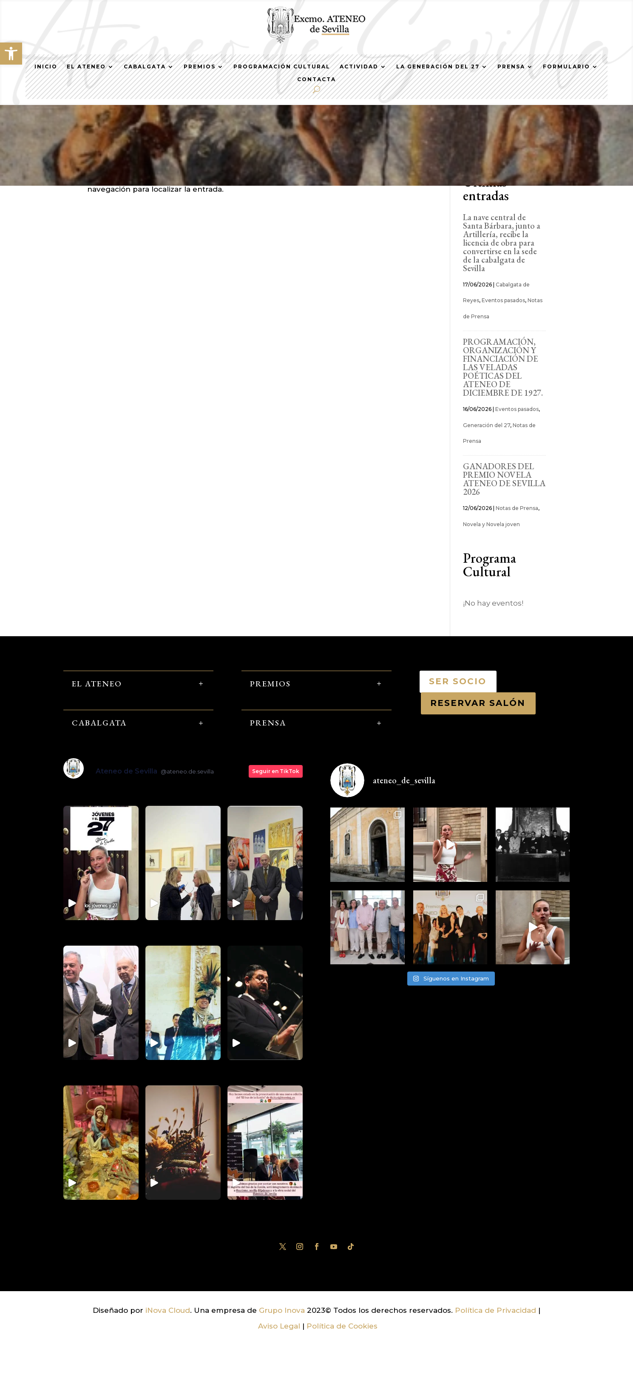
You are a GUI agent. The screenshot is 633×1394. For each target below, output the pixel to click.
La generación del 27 (438, 67)
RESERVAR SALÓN (478, 753)
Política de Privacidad (495, 1360)
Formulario (566, 67)
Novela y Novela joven (491, 574)
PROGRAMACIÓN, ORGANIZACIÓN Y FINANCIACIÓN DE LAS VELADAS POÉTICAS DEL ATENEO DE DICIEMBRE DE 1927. (503, 417)
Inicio (45, 67)
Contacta (316, 79)
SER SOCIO (458, 731)
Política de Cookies (342, 1376)
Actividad (359, 67)
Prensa (511, 67)
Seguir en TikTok (275, 821)
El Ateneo (86, 67)
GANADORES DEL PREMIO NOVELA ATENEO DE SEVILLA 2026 (504, 529)
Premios (200, 67)
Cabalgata (145, 67)
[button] (11, 53)
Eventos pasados (503, 350)
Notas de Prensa (517, 558)
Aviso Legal (279, 1376)
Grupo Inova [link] (283, 1360)
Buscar (531, 204)
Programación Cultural (281, 67)
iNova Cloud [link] (167, 1360)
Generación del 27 (486, 475)
